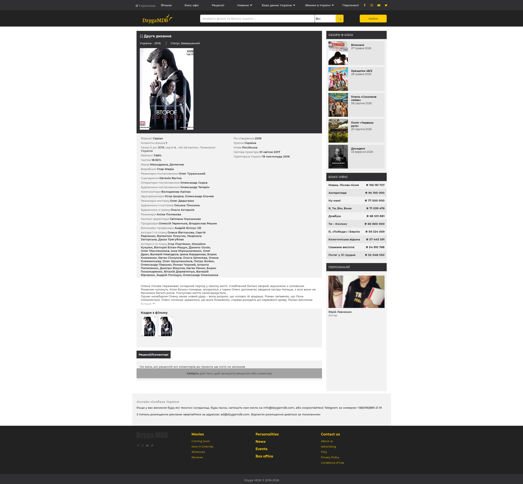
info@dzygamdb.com (278, 405)
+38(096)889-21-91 (369, 405)
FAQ (324, 449)
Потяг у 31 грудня (341, 255)
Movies (198, 432)
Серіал (158, 138)
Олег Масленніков (155, 250)
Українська (147, 5)
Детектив (177, 164)
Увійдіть (193, 371)
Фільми (166, 5)
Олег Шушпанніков (177, 261)
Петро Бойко (204, 261)
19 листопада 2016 (276, 156)
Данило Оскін (199, 247)
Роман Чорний (184, 264)
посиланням (311, 412)
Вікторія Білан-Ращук (170, 247)
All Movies (198, 449)
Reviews (197, 455)
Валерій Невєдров (164, 254)
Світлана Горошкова (185, 219)
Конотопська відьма (344, 239)
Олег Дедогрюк (182, 200)
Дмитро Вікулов (172, 268)
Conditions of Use (332, 460)
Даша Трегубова (171, 239)
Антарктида (337, 192)
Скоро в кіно (340, 35)
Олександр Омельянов (200, 275)
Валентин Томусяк (171, 236)
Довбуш (334, 216)
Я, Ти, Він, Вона (340, 208)
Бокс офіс (192, 5)
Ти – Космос (337, 223)
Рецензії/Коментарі (153, 354)
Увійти (373, 18)
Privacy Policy (330, 455)
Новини (243, 5)
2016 (258, 138)
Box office (264, 454)
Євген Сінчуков (170, 257)
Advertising (328, 444)
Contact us (330, 432)
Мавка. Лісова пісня (343, 185)
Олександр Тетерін (194, 187)
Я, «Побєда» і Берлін (344, 231)
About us (327, 439)
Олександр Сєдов (193, 182)
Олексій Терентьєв (173, 223)
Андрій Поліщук (168, 275)
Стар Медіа (165, 169)
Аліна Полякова (169, 214)
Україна (146, 43)
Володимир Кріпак (176, 191)
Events (261, 447)
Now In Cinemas (202, 444)
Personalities (267, 432)
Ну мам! (334, 200)
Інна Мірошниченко (186, 250)
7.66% (158, 155)
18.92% (156, 160)
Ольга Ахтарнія (182, 209)
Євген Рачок (195, 268)
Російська (250, 147)
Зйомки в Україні (318, 5)
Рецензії (218, 5)
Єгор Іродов (174, 196)
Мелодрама (159, 164)
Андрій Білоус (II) (187, 228)
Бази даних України (277, 5)
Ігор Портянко (179, 244)
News (260, 439)
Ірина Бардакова (193, 254)
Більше (146, 303)
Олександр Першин (156, 264)
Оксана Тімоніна (187, 205)
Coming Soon (201, 439)
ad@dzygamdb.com (235, 412)
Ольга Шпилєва (195, 257)
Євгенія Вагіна (170, 178)
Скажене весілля (341, 247)
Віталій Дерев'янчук (179, 271)
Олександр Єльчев (199, 196)
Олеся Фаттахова (181, 232)
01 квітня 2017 (269, 152)
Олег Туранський (192, 173)
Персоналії (350, 5)
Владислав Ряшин (203, 223)
